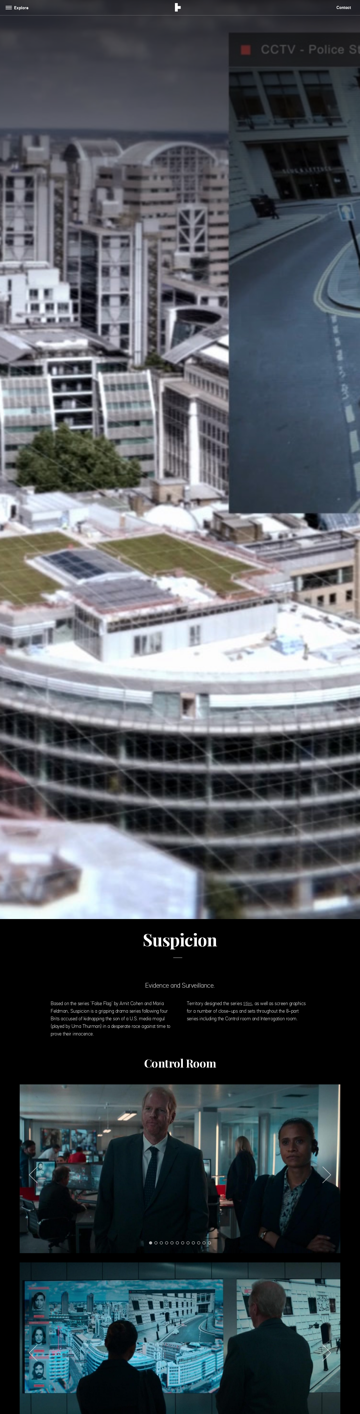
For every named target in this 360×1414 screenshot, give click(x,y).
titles (247, 1003)
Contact (343, 7)
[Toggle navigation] (18, 7)
